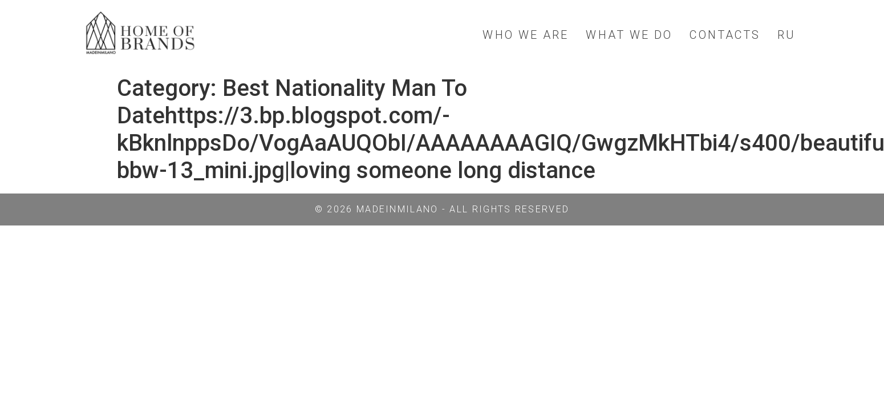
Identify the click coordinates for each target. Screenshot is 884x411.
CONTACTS (725, 35)
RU (786, 35)
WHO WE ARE (525, 35)
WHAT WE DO (629, 35)
